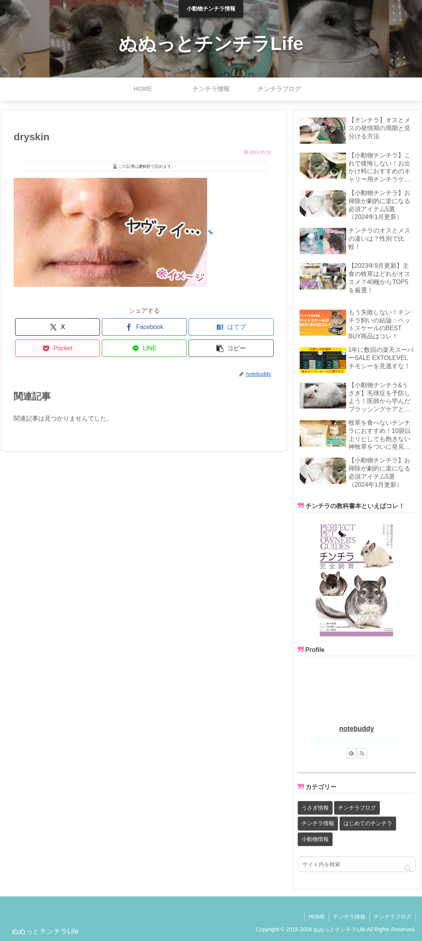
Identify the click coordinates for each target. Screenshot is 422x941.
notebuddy (356, 728)
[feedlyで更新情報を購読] (351, 753)
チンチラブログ (393, 916)
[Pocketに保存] (57, 348)
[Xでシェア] (57, 327)
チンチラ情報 (349, 916)
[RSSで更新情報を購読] (362, 753)
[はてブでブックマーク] (231, 327)
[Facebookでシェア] (144, 327)
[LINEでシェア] (144, 348)
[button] (231, 348)
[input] (357, 864)
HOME (317, 916)
